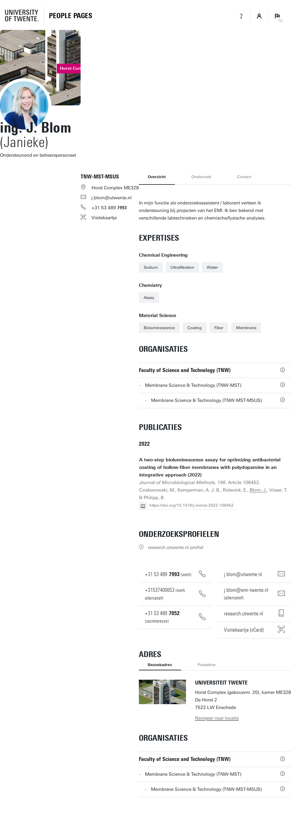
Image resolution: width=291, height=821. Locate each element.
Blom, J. (258, 490)
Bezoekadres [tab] (160, 664)
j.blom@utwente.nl (111, 197)
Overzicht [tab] (157, 177)
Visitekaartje (104, 217)
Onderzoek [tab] (201, 177)
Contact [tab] (244, 177)
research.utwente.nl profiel (175, 547)
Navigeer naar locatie (217, 718)
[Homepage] (70, 16)
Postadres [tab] (207, 664)
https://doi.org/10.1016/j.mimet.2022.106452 (191, 505)
